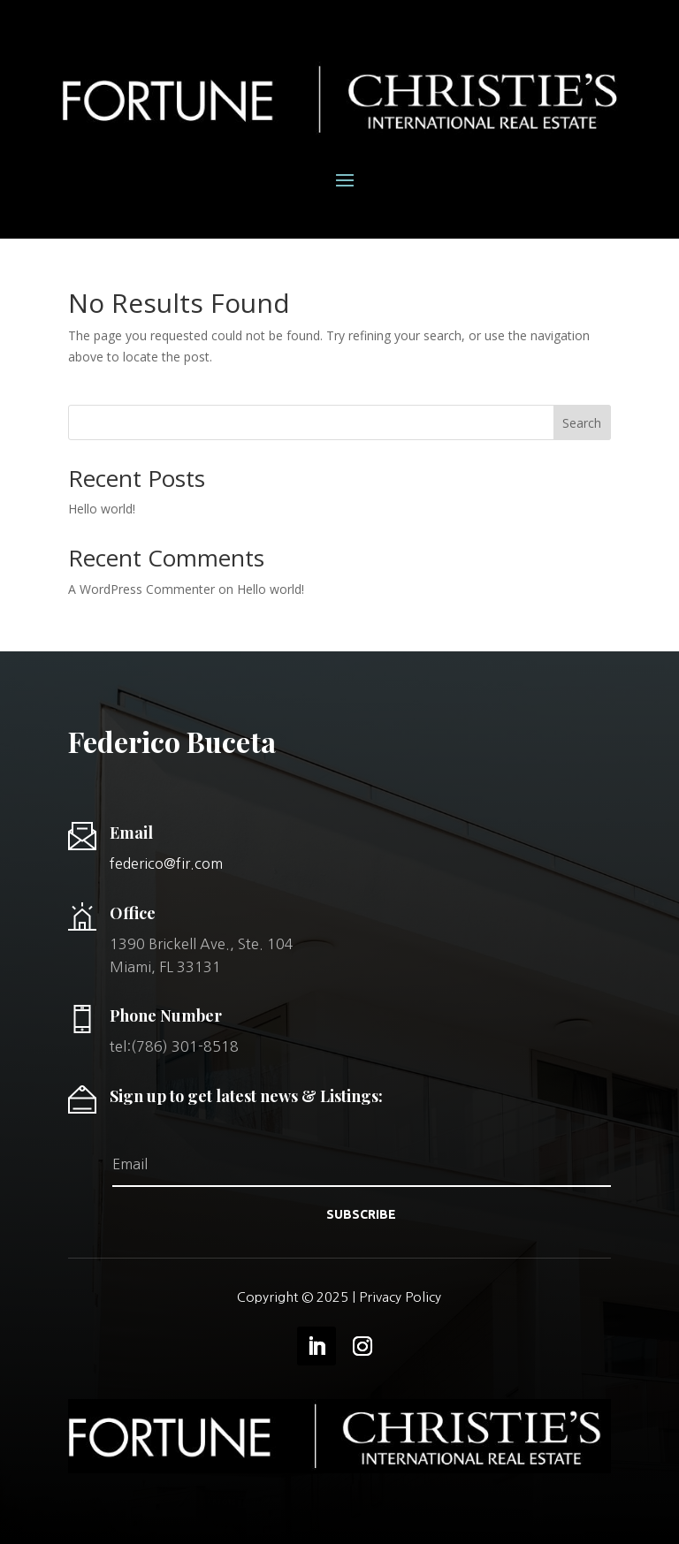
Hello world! (101, 508)
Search (581, 423)
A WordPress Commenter (141, 589)
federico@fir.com (166, 863)
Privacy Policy (400, 1297)
